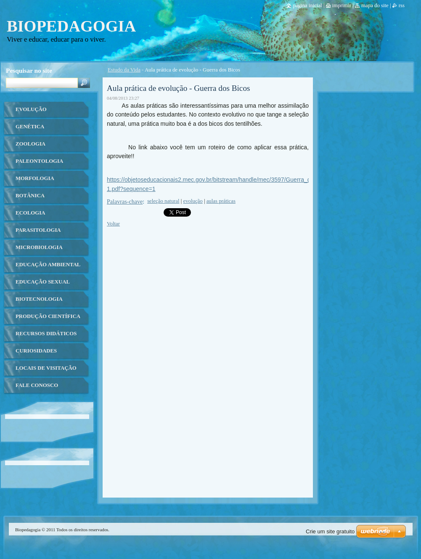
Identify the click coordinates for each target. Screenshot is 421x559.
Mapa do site (375, 5)
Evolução (31, 109)
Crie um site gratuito (330, 531)
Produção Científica (48, 316)
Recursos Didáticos (46, 333)
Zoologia (30, 144)
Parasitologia (38, 230)
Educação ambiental (48, 265)
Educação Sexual (43, 282)
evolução (193, 201)
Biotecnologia (39, 299)
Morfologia (35, 178)
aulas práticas (221, 201)
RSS (402, 5)
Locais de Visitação (46, 368)
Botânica (30, 196)
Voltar (113, 224)
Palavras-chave (125, 201)
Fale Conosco (37, 385)
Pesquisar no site (29, 70)
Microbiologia (39, 247)
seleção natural (163, 201)
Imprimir (342, 5)
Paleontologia (39, 161)
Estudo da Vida (124, 70)
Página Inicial (307, 5)
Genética (30, 127)
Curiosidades (36, 351)
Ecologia (30, 213)
